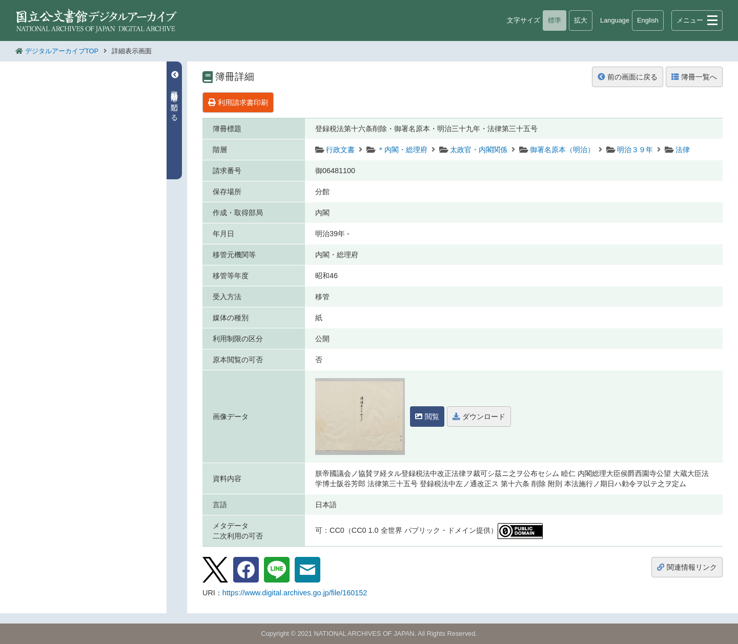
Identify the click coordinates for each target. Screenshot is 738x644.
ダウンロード (479, 416)
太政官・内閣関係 (478, 150)
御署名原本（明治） (562, 150)
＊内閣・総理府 (402, 150)
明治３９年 (635, 150)
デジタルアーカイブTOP (61, 51)
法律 (682, 150)
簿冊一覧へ (694, 77)
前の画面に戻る (628, 77)
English (648, 20)
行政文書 (340, 150)
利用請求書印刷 (238, 102)
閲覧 (427, 416)
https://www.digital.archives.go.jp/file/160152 (294, 593)
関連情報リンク (687, 567)
